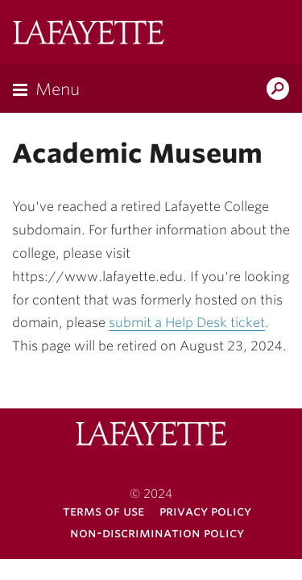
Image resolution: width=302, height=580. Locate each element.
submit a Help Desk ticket (187, 322)
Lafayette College (88, 34)
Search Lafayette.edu (278, 90)
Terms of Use (103, 511)
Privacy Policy (205, 511)
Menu (57, 89)
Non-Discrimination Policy (157, 533)
